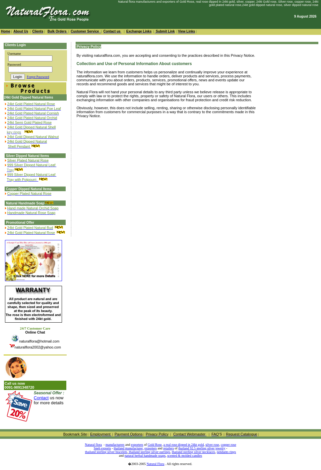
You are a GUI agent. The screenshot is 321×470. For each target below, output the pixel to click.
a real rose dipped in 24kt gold (183, 444)
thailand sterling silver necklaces (193, 452)
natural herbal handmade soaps (145, 455)
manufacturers (114, 444)
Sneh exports (102, 448)
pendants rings (226, 452)
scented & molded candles (184, 455)
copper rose (228, 444)
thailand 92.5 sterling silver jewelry (201, 448)
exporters (137, 444)
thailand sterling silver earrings (149, 452)
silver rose (212, 444)
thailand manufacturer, (129, 448)
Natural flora (93, 444)
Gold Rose (155, 444)
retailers (168, 448)
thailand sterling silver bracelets (106, 452)
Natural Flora (155, 464)
